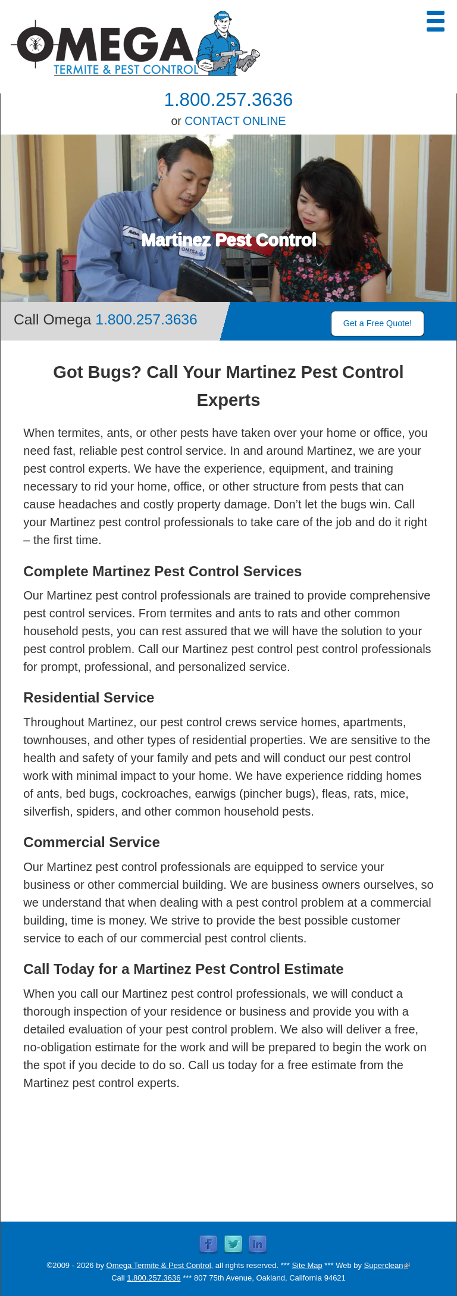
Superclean (387, 1265)
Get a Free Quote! (377, 323)
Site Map (307, 1265)
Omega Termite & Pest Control (159, 1265)
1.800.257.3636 (228, 99)
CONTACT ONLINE (235, 120)
